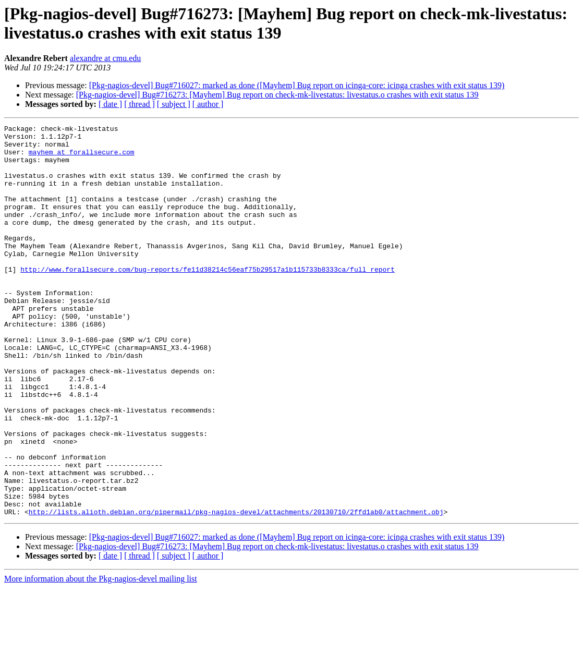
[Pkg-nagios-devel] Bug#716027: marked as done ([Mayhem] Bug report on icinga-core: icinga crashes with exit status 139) (297, 85)
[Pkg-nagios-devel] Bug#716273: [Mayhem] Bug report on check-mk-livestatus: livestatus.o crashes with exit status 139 (277, 94)
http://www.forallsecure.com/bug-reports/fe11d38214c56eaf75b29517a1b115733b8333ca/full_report (207, 299)
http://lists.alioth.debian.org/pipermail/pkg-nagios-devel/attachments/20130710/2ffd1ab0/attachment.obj (236, 590)
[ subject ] (173, 104)
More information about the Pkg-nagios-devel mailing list (100, 656)
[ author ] (208, 104)
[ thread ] (139, 104)
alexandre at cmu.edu (105, 58)
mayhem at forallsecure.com (82, 158)
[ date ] (110, 104)
